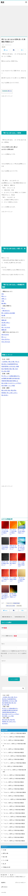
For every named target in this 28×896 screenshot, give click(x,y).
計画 (7, 378)
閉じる (9, 91)
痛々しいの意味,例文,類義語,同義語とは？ (21, 531)
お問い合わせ (4, 886)
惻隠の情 (3, 320)
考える (17, 361)
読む (5, 371)
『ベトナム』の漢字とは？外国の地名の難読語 (14, 833)
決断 (10, 378)
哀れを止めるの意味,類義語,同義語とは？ (5, 547)
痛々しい (3, 337)
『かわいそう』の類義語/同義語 (13, 603)
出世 (18, 378)
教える (10, 361)
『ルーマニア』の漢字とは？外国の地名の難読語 (14, 756)
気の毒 (3, 315)
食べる (9, 366)
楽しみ (13, 392)
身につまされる (5, 327)
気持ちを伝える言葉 (10, 605)
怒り (7, 390)
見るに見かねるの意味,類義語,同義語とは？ (4, 532)
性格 (2, 366)
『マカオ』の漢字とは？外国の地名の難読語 (13, 802)
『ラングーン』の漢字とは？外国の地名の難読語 (14, 762)
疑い (9, 390)
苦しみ (9, 392)
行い (19, 376)
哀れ (2, 294)
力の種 (4, 850)
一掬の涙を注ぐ (5, 310)
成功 (11, 380)
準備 (2, 380)
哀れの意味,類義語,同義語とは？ (13, 563)
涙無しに (3, 298)
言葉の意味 (19, 605)
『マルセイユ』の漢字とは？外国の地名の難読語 (14, 792)
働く (14, 368)
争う (2, 376)
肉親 (17, 366)
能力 (8, 368)
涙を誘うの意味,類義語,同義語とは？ (5, 563)
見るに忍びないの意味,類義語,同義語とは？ (13, 532)
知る (17, 364)
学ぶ (2, 371)
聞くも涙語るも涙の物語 (8, 313)
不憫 (2, 301)
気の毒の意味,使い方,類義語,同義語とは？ (13, 595)
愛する (3, 390)
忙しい (6, 376)
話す (17, 368)
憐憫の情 (3, 329)
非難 (5, 385)
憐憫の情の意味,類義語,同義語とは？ (13, 547)
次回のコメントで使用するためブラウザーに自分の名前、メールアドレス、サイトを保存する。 (14, 653)
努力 (2, 385)
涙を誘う (3, 325)
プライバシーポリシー (20, 882)
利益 (13, 385)
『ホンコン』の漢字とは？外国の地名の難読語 (14, 809)
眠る (2, 368)
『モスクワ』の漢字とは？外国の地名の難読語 (14, 778)
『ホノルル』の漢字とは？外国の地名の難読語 (14, 813)
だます (10, 383)
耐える (16, 380)
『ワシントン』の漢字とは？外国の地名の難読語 (14, 733)
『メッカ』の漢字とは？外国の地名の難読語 (13, 782)
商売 (5, 380)
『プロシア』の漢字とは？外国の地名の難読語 (14, 840)
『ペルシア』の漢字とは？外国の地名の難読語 (14, 823)
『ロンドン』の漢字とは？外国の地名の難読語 (14, 736)
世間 (5, 366)
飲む (11, 368)
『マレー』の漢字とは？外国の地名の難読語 (13, 789)
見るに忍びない (5, 339)
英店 (2, 2)
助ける (3, 383)
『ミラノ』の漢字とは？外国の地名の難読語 (13, 785)
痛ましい (3, 296)
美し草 (3, 47)
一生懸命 (10, 376)
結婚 (9, 364)
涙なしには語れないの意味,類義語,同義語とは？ (21, 564)
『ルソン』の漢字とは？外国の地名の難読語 (13, 752)
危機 (4, 378)
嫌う (5, 392)
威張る (15, 376)
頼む (7, 383)
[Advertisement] (14, 20)
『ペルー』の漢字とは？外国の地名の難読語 (13, 830)
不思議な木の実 (6, 867)
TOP (4, 874)
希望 (2, 392)
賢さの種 (5, 856)
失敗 (15, 378)
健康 (12, 364)
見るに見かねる (5, 341)
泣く (16, 392)
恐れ (15, 390)
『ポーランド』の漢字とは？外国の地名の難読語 (14, 816)
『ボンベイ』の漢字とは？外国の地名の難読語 (14, 806)
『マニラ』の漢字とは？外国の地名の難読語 (13, 795)
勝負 (8, 380)
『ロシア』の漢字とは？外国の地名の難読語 (13, 740)
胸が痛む (3, 303)
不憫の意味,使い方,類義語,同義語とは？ (5, 579)
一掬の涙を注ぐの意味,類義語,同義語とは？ (21, 580)
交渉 (12, 378)
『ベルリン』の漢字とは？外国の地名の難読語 (14, 820)
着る (2, 364)
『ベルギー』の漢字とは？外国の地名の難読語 (14, 827)
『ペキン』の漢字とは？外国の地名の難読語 (13, 837)
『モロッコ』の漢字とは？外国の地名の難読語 (14, 775)
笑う (7, 395)
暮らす (6, 364)
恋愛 (8, 371)
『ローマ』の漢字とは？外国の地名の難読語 (13, 749)
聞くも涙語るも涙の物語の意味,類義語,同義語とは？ (5, 596)
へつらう (9, 385)
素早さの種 (5, 853)
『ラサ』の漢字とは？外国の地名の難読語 (13, 766)
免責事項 (3, 882)
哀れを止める (5, 334)
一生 (2, 361)
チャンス (14, 383)
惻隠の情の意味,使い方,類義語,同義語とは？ (8, 616)
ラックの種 (5, 860)
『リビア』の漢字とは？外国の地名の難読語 (13, 759)
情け (2, 395)
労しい (3, 308)
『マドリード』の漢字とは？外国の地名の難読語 (14, 799)
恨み (12, 390)
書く (14, 361)
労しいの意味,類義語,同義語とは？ (13, 579)
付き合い (13, 366)
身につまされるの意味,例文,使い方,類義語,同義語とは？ (21, 548)
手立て (19, 383)
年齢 (5, 368)
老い (7, 361)
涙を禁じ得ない (5, 322)
